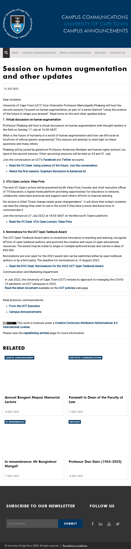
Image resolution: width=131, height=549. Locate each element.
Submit (70, 523)
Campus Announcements (25, 312)
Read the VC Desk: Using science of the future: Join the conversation (53, 165)
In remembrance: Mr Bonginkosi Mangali (30, 464)
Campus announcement (19, 357)
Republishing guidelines (75, 545)
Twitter (66, 159)
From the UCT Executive (24, 306)
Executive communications (85, 357)
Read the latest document (21, 288)
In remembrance (15, 422)
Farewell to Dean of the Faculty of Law (96, 399)
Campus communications (39, 52)
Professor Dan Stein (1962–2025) (95, 462)
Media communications (75, 52)
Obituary (74, 422)
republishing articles (36, 333)
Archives (100, 52)
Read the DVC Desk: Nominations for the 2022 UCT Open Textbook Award (56, 266)
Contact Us (117, 52)
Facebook (49, 159)
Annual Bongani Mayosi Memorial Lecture (32, 399)
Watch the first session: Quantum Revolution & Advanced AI (47, 171)
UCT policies (67, 288)
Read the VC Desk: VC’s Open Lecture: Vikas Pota (40, 221)
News (15, 52)
